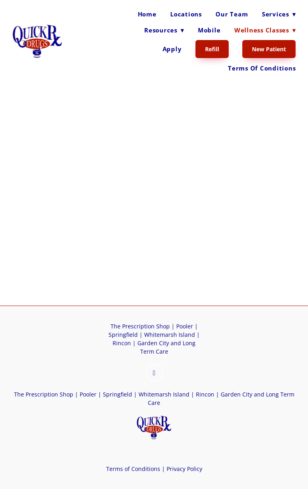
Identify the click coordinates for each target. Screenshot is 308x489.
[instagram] (154, 373)
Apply (172, 48)
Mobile (209, 30)
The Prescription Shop (140, 326)
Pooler (184, 326)
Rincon (122, 343)
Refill (212, 49)
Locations (186, 14)
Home (147, 14)
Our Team (231, 14)
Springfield (123, 334)
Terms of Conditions (262, 68)
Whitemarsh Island (169, 334)
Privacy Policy (183, 469)
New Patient (269, 49)
